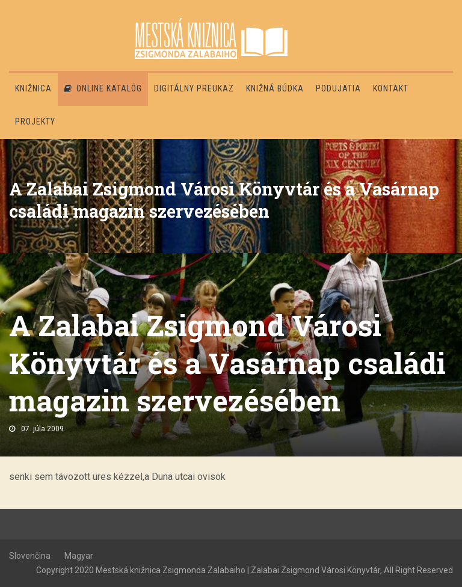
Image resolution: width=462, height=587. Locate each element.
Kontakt (390, 88)
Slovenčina (30, 556)
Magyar (78, 556)
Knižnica (33, 88)
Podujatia (338, 88)
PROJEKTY (35, 121)
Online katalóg (103, 88)
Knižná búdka (275, 88)
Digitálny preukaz (194, 88)
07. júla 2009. (43, 429)
